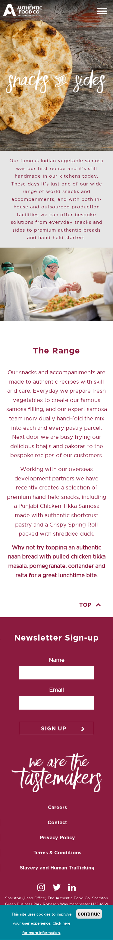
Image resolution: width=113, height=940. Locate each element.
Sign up (53, 728)
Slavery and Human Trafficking (57, 867)
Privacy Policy (57, 837)
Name (56, 660)
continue (89, 915)
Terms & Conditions (57, 852)
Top (85, 605)
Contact (57, 822)
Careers (57, 807)
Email (56, 690)
